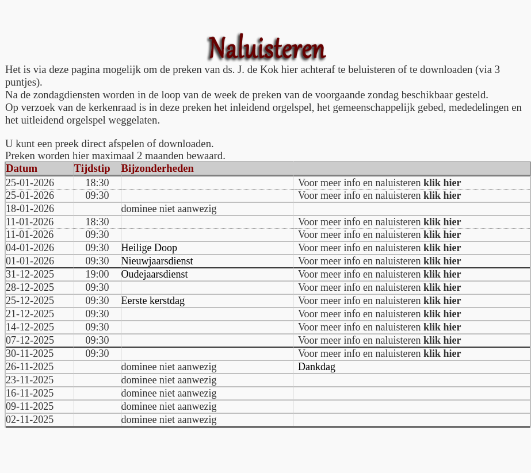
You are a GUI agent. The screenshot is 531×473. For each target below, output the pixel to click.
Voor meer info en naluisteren (379, 183)
